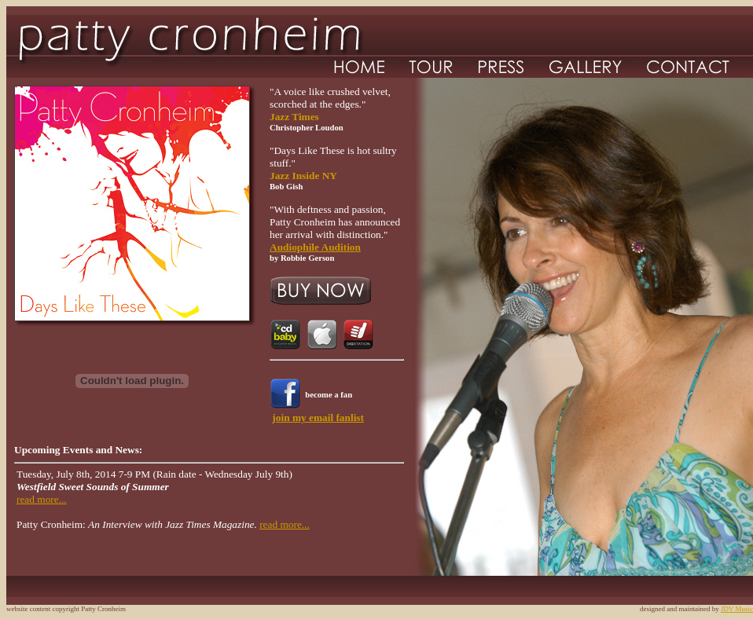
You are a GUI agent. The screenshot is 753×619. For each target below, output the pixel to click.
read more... (42, 499)
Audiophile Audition (315, 247)
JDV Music (737, 609)
